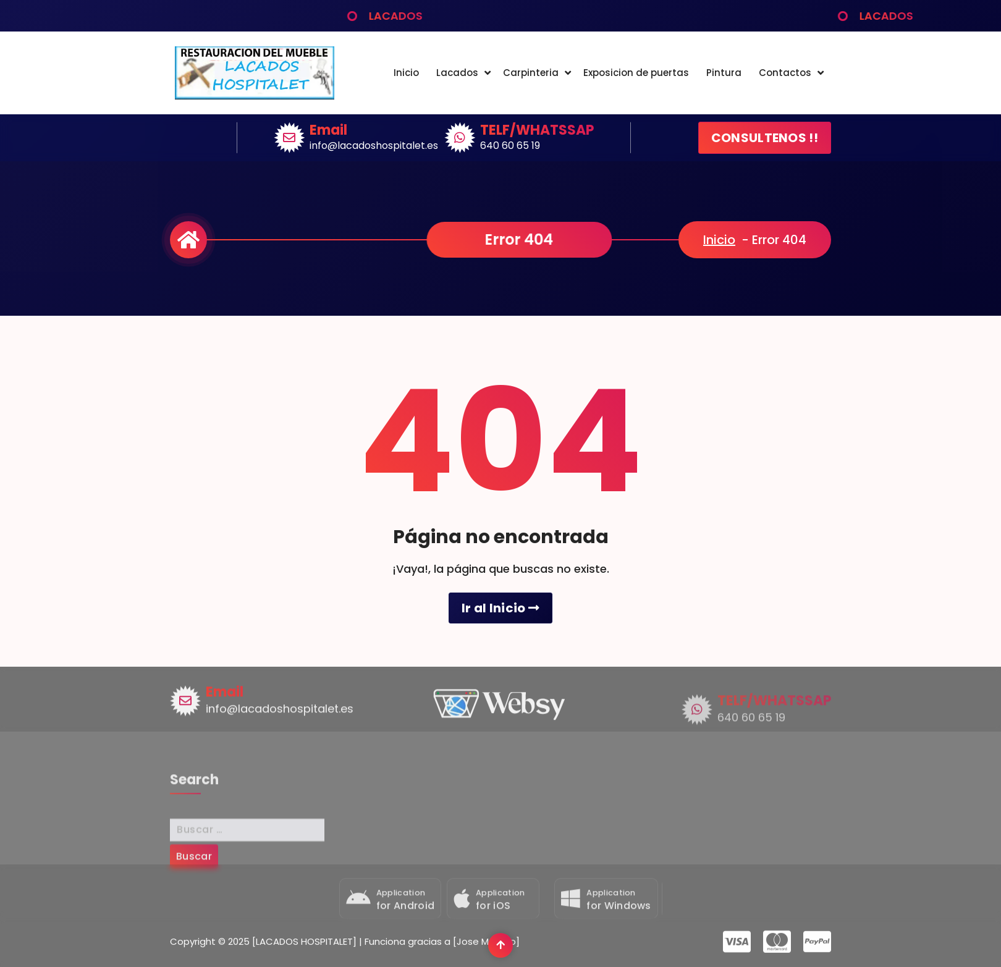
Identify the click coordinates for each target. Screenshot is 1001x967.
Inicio (406, 72)
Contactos (785, 72)
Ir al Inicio (500, 608)
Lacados (457, 72)
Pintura (723, 72)
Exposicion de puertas (636, 72)
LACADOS (416, 15)
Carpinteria (531, 72)
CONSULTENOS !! (764, 137)
